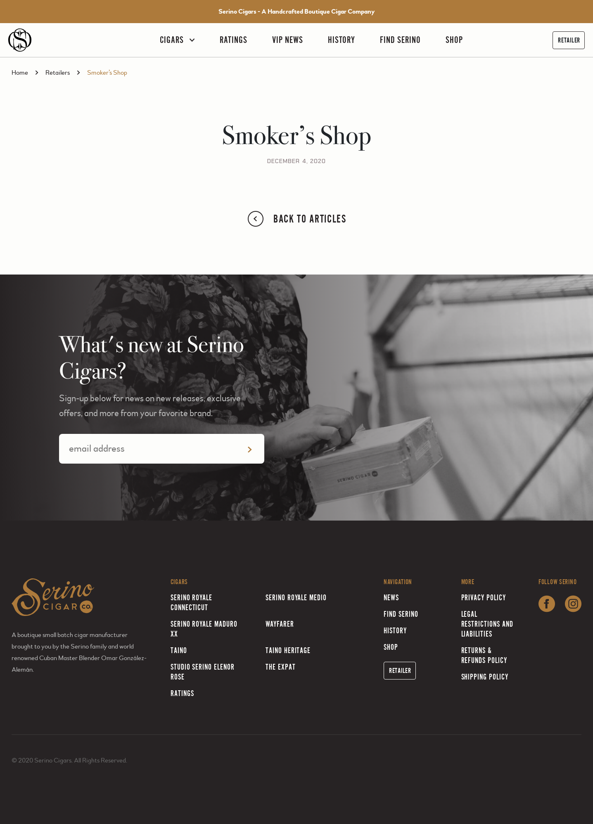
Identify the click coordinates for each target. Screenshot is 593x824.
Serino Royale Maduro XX (204, 629)
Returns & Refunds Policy (484, 655)
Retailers (57, 73)
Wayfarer (280, 624)
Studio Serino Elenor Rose (203, 672)
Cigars (172, 40)
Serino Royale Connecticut (191, 602)
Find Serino (400, 40)
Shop (454, 40)
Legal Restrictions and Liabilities (487, 624)
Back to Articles (296, 219)
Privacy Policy (483, 597)
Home (20, 73)
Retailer (569, 40)
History (342, 40)
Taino (179, 650)
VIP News (287, 40)
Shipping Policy (484, 676)
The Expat (281, 667)
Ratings (233, 40)
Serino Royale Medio (296, 597)
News (391, 597)
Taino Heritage (288, 650)
